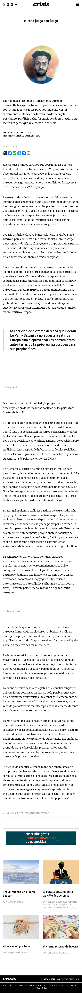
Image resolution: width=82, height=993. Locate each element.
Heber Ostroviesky (19, 133)
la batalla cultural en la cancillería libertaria (58, 893)
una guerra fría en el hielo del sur (19, 893)
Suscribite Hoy (51, 979)
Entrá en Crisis (70, 979)
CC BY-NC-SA (41, 988)
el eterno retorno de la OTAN (60, 946)
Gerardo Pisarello (58, 953)
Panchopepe (32, 136)
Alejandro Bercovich (19, 953)
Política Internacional (34, 813)
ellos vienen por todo (16, 946)
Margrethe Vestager (40, 289)
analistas (9, 813)
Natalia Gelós (15, 902)
